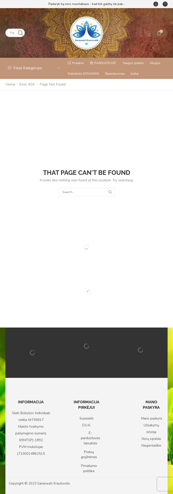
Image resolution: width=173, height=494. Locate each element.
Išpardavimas (115, 73)
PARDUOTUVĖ (103, 63)
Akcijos (155, 63)
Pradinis (76, 63)
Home (10, 84)
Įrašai (135, 73)
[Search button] (21, 33)
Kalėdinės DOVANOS (83, 73)
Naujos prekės (133, 63)
